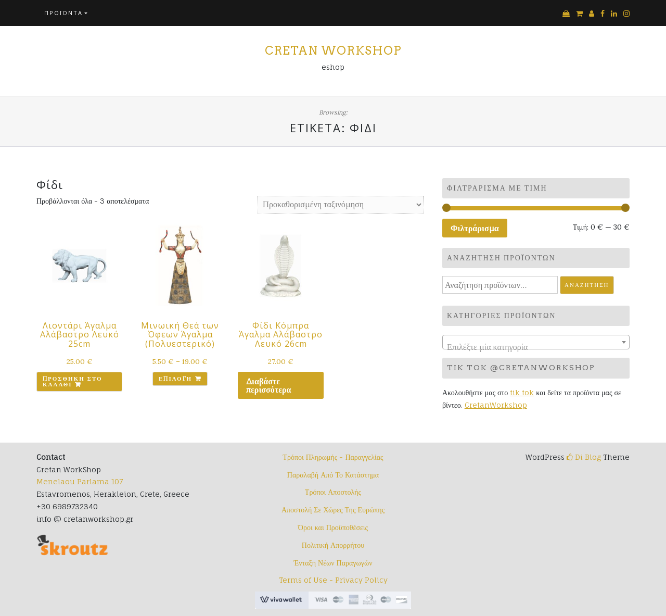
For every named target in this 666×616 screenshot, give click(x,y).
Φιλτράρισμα (475, 228)
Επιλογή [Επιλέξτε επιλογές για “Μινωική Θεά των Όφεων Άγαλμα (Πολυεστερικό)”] (175, 378)
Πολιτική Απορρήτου (333, 544)
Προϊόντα (63, 13)
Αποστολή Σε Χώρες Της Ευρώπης (333, 509)
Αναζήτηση (587, 284)
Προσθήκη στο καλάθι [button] (73, 381)
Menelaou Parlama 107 (79, 481)
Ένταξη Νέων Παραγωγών (332, 562)
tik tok (522, 392)
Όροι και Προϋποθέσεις (333, 527)
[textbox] (536, 346)
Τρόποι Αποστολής (333, 491)
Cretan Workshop (333, 50)
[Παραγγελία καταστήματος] (341, 204)
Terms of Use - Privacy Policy (333, 579)
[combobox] (536, 342)
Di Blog (584, 456)
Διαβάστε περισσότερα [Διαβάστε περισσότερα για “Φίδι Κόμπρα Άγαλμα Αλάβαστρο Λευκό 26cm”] (268, 385)
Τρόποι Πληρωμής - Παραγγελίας (333, 456)
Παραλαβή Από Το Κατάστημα (333, 474)
